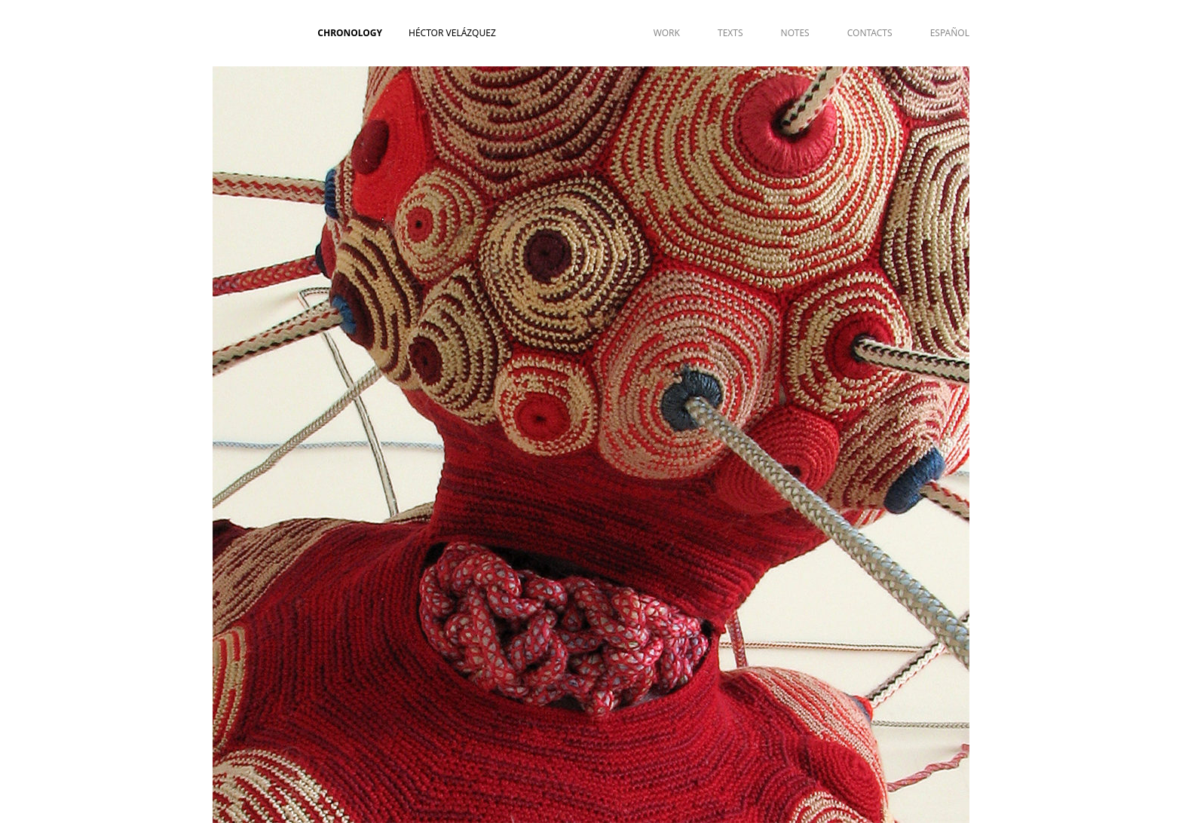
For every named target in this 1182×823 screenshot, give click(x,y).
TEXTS (730, 32)
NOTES (795, 32)
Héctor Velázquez (452, 32)
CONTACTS (870, 32)
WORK (667, 32)
